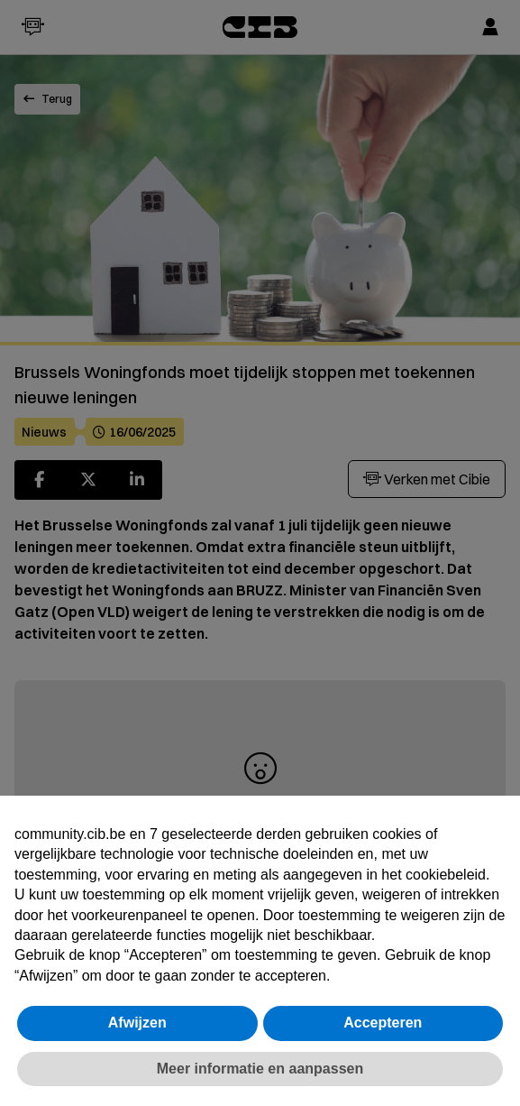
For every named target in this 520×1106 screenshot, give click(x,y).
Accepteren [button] (382, 1022)
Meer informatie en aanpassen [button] (260, 1068)
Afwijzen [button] (137, 1022)
